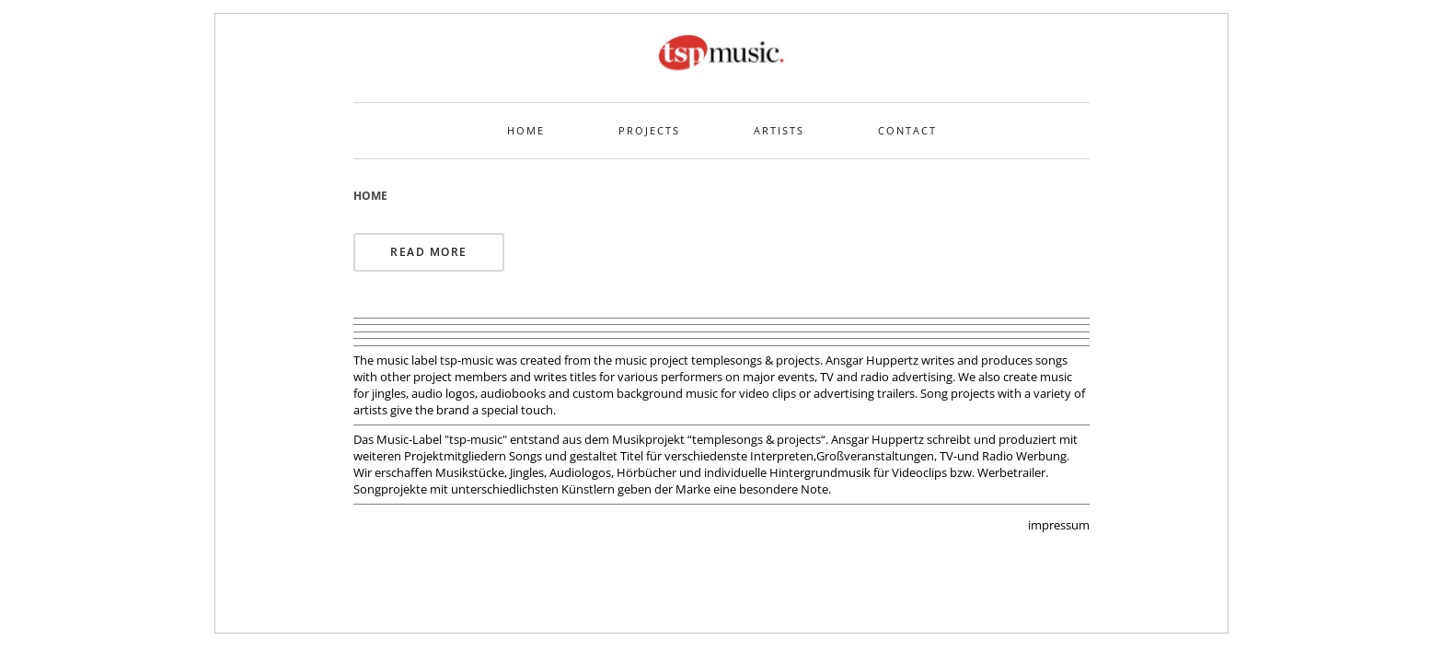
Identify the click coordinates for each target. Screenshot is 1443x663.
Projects (649, 130)
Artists (779, 130)
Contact (907, 130)
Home (526, 130)
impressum (1059, 525)
